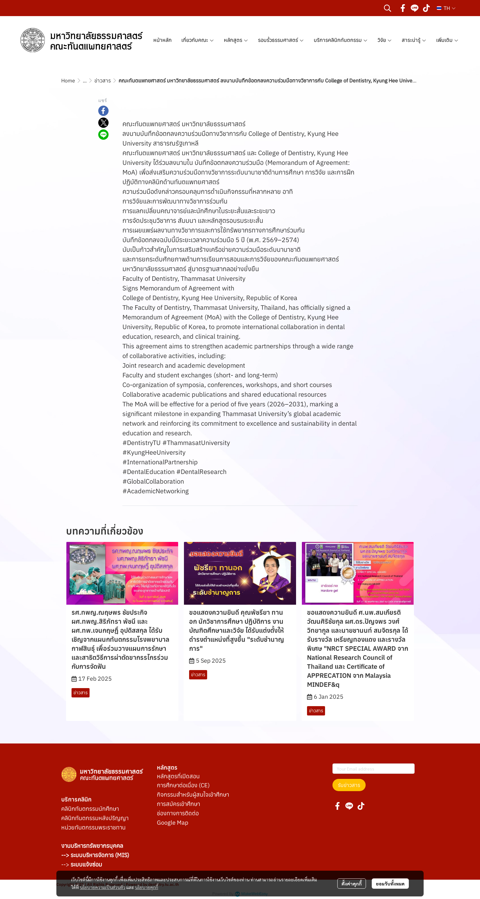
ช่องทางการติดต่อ (178, 813)
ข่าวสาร (102, 80)
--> (81, 864)
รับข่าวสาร (349, 785)
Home (68, 80)
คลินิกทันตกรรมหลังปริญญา (95, 818)
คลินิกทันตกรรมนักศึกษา (90, 808)
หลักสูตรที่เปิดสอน (178, 776)
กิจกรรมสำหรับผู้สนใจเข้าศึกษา (193, 794)
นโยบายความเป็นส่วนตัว (102, 887)
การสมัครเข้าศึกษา (178, 804)
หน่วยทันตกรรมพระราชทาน (93, 827)
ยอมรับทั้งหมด (390, 883)
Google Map (172, 822)
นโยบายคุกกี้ (146, 887)
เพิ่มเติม (447, 40)
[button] (387, 8)
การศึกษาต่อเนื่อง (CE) (183, 785)
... (85, 80)
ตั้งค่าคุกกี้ (351, 883)
